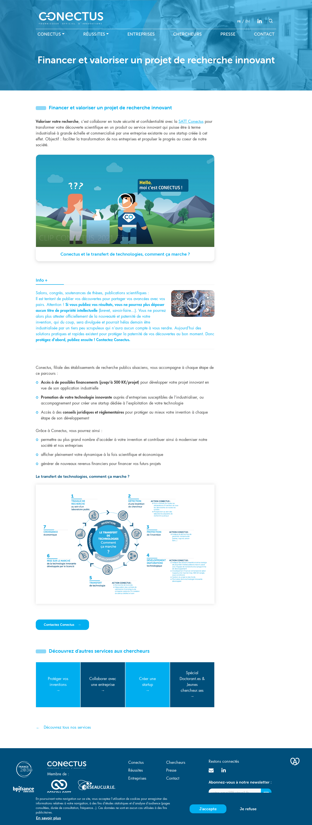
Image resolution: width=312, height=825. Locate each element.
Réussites (94, 34)
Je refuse (248, 808)
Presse (227, 34)
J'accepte (208, 808)
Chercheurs (187, 34)
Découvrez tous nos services (67, 727)
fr (239, 21)
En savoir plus (48, 817)
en (247, 21)
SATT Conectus (191, 121)
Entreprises (141, 34)
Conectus (49, 34)
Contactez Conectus (59, 625)
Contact (264, 34)
